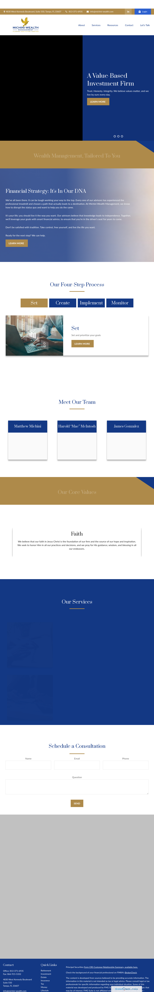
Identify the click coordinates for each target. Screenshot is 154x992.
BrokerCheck (131, 964)
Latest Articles (47, 985)
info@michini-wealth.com (99, 3)
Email (77, 749)
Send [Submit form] (77, 794)
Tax (42, 975)
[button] (81, 16)
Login (142, 3)
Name (28, 749)
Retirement (46, 962)
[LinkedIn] (128, 3)
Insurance (45, 972)
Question (77, 768)
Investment (46, 965)
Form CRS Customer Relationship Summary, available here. (111, 958)
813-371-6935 (74, 3)
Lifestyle (45, 982)
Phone (125, 749)
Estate (43, 968)
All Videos (45, 988)
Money (44, 978)
